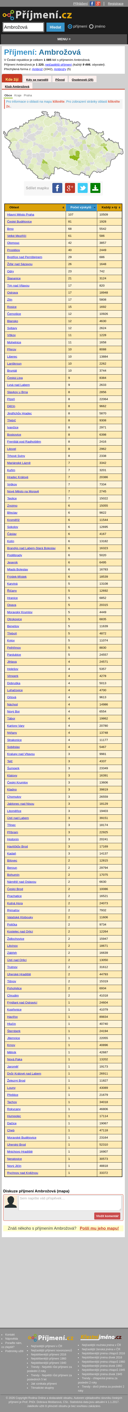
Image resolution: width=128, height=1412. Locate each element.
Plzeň (11, 399)
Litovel (11, 449)
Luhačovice (15, 690)
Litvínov (12, 945)
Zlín (9, 299)
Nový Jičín (14, 1166)
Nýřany (12, 732)
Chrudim (13, 995)
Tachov (12, 1102)
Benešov (13, 626)
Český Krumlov (17, 782)
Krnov (11, 1045)
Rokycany (14, 1109)
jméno (100, 26)
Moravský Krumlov (19, 612)
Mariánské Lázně (19, 463)
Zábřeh (12, 952)
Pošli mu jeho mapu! (99, 1228)
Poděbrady (14, 555)
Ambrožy (60, 69)
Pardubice (14, 654)
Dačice (12, 1123)
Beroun (12, 867)
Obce (8, 95)
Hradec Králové (17, 477)
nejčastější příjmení (58, 64)
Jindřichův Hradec (19, 413)
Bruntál (12, 370)
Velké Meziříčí (16, 235)
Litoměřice (14, 811)
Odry (10, 271)
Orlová (11, 697)
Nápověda (11, 1338)
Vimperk (12, 676)
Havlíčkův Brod (17, 846)
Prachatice (14, 896)
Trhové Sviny (16, 456)
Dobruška (13, 683)
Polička (12, 924)
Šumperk (13, 768)
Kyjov (10, 640)
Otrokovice (14, 619)
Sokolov (12, 527)
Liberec (12, 356)
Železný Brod (16, 1080)
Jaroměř (12, 1066)
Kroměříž (13, 520)
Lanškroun (14, 363)
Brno (10, 228)
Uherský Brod (16, 1144)
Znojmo (12, 505)
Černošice (14, 314)
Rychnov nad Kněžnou (22, 1173)
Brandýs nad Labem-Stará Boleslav (31, 548)
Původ (60, 79)
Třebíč (11, 420)
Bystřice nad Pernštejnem (24, 257)
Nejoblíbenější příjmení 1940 (48, 1363)
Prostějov (13, 250)
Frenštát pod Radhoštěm (24, 441)
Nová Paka (14, 1059)
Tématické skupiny (42, 1387)
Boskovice (14, 434)
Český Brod (15, 889)
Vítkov (11, 335)
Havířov (12, 1016)
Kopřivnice (14, 1009)
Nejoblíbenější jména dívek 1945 (102, 1374)
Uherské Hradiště (19, 974)
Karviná (12, 583)
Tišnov (11, 981)
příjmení (80, 26)
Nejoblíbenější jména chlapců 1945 (103, 1370)
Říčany (12, 590)
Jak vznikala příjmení (44, 1383)
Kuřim (11, 470)
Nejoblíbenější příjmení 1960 (48, 1358)
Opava (11, 605)
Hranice (12, 598)
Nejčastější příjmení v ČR (46, 1346)
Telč (9, 761)
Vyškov (12, 484)
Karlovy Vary (15, 725)
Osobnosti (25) (82, 79)
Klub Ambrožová (17, 86)
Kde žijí (11, 79)
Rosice (12, 307)
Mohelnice (14, 342)
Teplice (12, 498)
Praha (28, 95)
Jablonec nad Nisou (20, 803)
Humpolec (14, 1116)
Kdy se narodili (37, 79)
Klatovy (12, 775)
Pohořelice (14, 988)
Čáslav (12, 534)
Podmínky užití (14, 1351)
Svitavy (12, 328)
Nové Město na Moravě (23, 491)
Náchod (12, 704)
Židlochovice (15, 938)
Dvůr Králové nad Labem (24, 1073)
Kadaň (11, 853)
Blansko (12, 321)
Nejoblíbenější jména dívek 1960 (102, 1365)
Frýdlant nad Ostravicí (22, 1002)
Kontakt (10, 1334)
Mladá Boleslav (17, 569)
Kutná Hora (15, 903)
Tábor (11, 718)
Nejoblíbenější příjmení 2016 (48, 1354)
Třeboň (12, 633)
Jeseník (12, 562)
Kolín (10, 541)
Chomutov (14, 796)
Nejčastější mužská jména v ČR (101, 1345)
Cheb (10, 1130)
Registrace (115, 3)
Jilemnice (13, 1038)
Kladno (12, 789)
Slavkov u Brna (17, 392)
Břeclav (12, 512)
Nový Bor (13, 711)
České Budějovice (19, 221)
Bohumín (13, 874)
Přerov (11, 349)
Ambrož (37, 69)
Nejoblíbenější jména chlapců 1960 (103, 1361)
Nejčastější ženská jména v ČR (101, 1349)
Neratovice (14, 1158)
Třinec (11, 825)
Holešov (12, 669)
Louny (11, 1087)
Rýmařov (13, 910)
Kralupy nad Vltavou (21, 754)
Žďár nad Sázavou (19, 264)
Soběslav (13, 747)
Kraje (18, 95)
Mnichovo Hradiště (20, 1151)
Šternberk (13, 1031)
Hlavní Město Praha (20, 214)
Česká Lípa (15, 378)
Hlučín (11, 1023)
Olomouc (13, 242)
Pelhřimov (14, 647)
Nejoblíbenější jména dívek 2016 (102, 1357)
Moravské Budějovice (21, 1137)
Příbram (12, 832)
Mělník (11, 1052)
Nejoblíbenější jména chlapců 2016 (103, 1353)
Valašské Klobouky (20, 917)
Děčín (11, 406)
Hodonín (13, 839)
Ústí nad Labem (18, 818)
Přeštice (12, 1094)
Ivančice (12, 427)
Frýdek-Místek (17, 576)
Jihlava (12, 661)
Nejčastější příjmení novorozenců (51, 1350)
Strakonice (14, 740)
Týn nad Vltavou (18, 285)
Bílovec (12, 860)
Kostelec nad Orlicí (20, 931)
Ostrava (12, 292)
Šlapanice (14, 278)
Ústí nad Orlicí (17, 960)
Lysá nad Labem (18, 385)
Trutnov (12, 967)
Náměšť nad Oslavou (21, 881)
